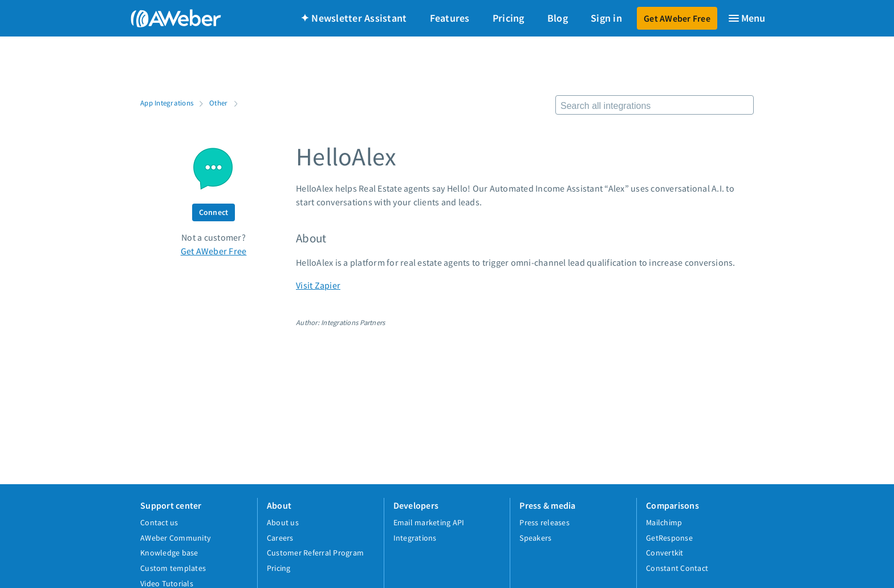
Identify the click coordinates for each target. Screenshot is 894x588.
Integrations (415, 538)
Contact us (159, 522)
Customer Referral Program (315, 553)
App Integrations (166, 102)
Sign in (606, 18)
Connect (214, 212)
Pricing (509, 18)
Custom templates (173, 568)
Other (218, 102)
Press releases (544, 522)
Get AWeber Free (677, 18)
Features (450, 18)
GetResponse (669, 538)
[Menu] (746, 18)
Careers (280, 538)
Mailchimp (664, 522)
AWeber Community (175, 538)
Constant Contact (677, 568)
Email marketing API (429, 522)
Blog (557, 18)
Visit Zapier (318, 285)
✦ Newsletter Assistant (353, 18)
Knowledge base (169, 553)
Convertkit (665, 553)
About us (283, 522)
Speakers (535, 538)
